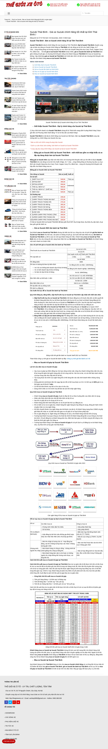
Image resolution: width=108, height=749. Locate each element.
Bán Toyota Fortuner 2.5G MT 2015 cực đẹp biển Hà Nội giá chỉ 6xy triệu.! (19, 68)
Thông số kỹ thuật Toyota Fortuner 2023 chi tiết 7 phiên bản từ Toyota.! (19, 218)
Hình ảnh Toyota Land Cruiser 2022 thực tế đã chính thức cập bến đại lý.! (19, 100)
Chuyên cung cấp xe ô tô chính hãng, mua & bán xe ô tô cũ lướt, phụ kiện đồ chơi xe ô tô (34, 694)
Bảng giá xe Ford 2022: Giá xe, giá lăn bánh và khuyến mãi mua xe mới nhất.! (18, 143)
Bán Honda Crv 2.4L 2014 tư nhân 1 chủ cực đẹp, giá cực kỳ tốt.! (19, 53)
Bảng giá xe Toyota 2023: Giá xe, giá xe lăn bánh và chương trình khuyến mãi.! (19, 135)
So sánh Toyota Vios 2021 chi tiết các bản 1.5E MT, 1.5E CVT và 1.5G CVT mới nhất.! (19, 108)
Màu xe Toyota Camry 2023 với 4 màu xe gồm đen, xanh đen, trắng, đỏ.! (19, 226)
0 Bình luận (67, 38)
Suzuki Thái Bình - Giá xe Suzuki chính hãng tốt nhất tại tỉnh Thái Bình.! (63, 33)
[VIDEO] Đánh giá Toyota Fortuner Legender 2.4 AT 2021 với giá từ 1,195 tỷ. (19, 276)
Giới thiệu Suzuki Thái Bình (45, 126)
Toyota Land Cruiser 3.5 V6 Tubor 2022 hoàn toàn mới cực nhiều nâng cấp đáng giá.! (19, 118)
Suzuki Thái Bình (37, 41)
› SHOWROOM (9, 713)
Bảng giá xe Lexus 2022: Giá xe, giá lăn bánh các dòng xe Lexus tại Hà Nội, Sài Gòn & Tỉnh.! (19, 160)
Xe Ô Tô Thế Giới (42, 38)
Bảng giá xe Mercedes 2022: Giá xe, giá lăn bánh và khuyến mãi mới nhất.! (19, 152)
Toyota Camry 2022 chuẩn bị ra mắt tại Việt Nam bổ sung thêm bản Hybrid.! (19, 92)
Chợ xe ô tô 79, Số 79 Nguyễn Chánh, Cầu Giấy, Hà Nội (24, 691)
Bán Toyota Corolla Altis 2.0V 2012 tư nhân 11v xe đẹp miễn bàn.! (19, 61)
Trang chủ (7, 19)
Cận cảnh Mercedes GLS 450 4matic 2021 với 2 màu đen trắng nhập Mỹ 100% (19, 243)
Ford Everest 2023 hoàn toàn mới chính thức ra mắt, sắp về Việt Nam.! (18, 85)
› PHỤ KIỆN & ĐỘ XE (11, 721)
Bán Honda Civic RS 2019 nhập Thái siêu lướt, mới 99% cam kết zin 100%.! (19, 38)
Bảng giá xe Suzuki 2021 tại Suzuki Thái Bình (52, 153)
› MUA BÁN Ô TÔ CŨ (11, 730)
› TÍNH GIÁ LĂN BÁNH (12, 734)
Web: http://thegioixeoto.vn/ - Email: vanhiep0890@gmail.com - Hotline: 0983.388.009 (33, 698)
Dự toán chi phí (8, 741)
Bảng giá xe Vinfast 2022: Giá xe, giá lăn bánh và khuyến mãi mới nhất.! (19, 169)
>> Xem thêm (22, 73)
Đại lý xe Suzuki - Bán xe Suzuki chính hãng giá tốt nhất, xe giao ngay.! (32, 19)
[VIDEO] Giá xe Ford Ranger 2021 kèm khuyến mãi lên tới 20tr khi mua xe (19, 269)
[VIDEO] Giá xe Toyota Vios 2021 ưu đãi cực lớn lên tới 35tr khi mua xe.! (19, 261)
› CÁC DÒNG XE (10, 717)
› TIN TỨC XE (9, 726)
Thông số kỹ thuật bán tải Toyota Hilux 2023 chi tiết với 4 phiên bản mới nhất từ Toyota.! (19, 202)
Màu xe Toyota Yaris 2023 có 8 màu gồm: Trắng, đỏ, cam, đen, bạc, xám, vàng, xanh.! (19, 193)
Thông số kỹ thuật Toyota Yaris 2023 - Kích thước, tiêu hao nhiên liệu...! (19, 211)
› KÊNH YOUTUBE (10, 739)
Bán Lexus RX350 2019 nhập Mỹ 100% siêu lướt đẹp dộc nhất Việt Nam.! (19, 46)
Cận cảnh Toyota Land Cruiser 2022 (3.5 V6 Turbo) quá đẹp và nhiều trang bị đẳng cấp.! (19, 252)
